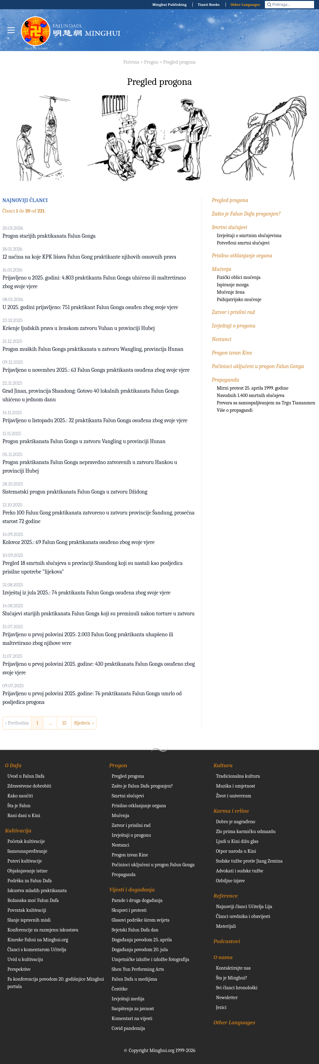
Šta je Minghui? (231, 978)
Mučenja (221, 269)
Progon (151, 62)
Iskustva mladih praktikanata (37, 890)
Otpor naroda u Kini (236, 851)
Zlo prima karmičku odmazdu (246, 831)
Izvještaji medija (128, 999)
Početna (131, 62)
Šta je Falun (18, 805)
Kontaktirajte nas (233, 968)
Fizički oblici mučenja (238, 277)
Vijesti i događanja (132, 890)
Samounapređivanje (27, 851)
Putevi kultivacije (24, 861)
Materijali (226, 926)
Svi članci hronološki (237, 988)
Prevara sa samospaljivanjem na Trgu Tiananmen (266, 403)
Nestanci (221, 339)
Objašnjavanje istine (27, 871)
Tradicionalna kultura (238, 776)
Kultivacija (18, 831)
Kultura (223, 765)
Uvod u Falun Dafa (25, 776)
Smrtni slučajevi (229, 227)
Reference (226, 896)
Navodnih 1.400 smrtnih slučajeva (250, 395)
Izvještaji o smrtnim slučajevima (249, 235)
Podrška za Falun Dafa (29, 880)
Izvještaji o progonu (233, 326)
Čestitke (120, 989)
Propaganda (225, 380)
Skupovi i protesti (129, 910)
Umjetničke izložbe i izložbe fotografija (150, 959)
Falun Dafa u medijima (134, 979)
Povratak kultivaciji (26, 910)
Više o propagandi (234, 410)
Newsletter (227, 997)
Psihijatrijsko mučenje (239, 299)
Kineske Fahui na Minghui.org (37, 940)
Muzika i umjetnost (235, 786)
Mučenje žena (231, 292)
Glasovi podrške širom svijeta (140, 920)
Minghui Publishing (169, 4)
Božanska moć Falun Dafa (33, 900)
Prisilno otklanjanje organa (242, 255)
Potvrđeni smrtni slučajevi (243, 243)
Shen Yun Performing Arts (138, 969)
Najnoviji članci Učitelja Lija (244, 906)
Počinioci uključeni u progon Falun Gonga (258, 366)
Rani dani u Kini (23, 815)
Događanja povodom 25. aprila (142, 940)
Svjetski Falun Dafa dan (135, 930)
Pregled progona (179, 62)
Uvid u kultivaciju (25, 959)
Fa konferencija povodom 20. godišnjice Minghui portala (55, 982)
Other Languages (245, 4)
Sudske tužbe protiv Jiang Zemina (249, 861)
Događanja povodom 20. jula (140, 949)
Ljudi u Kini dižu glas (237, 841)
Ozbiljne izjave (230, 880)
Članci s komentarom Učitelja (36, 949)
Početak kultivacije (26, 841)
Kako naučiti (20, 796)
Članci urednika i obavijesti (243, 916)
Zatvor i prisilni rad (233, 312)
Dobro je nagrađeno (235, 821)
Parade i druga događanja (137, 900)
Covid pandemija (128, 1028)
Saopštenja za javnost (133, 1008)
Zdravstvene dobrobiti (29, 786)
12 (64, 723)
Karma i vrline (231, 811)
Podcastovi (227, 941)
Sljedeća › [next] (84, 723)
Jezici (221, 1007)
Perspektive (18, 969)
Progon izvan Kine (232, 353)
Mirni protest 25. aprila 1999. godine (252, 388)
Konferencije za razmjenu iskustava (42, 930)
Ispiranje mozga (233, 285)
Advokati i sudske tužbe (239, 871)
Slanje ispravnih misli (29, 920)
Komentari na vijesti (132, 1018)
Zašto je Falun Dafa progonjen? (246, 214)
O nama (223, 957)
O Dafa (13, 765)
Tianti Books (208, 4)
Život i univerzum (233, 796)
